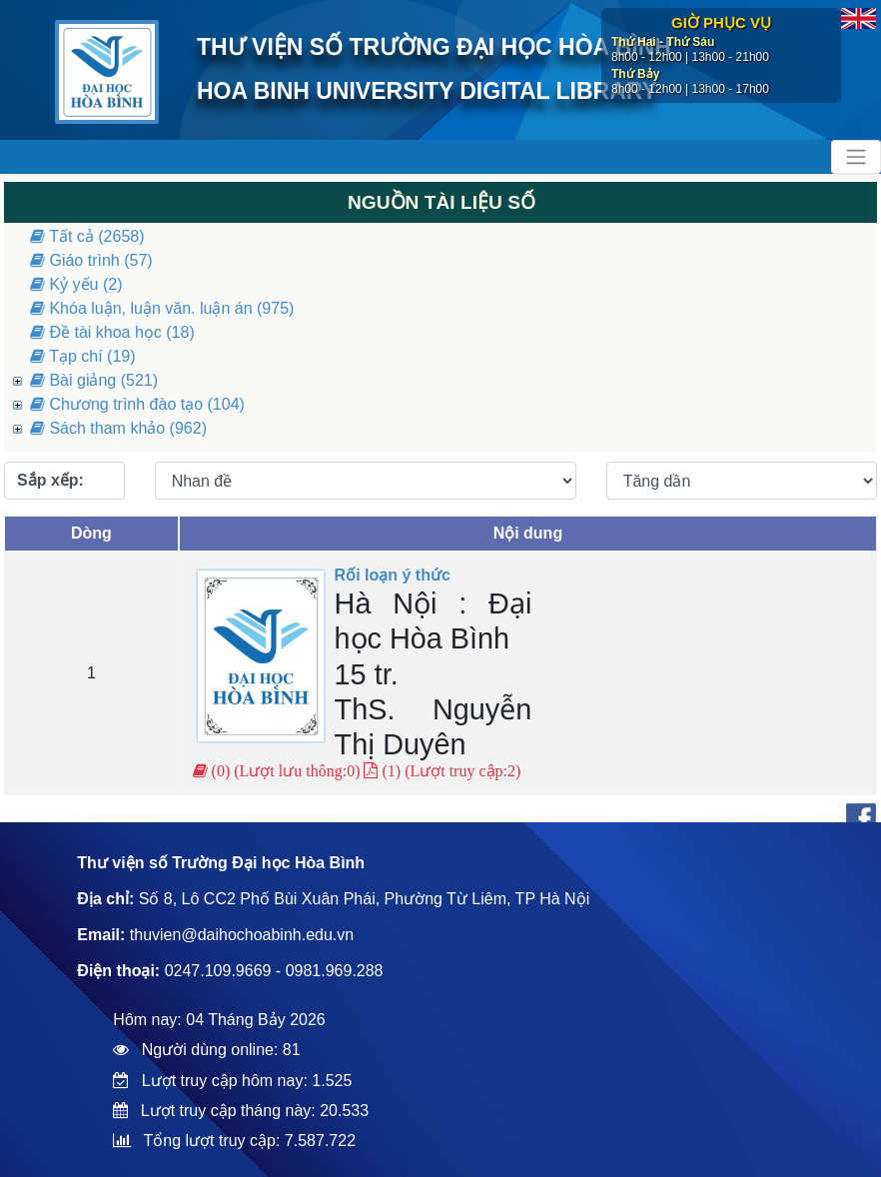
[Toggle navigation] (856, 157)
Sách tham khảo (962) (118, 428)
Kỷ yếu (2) (76, 284)
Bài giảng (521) (94, 380)
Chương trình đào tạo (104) (137, 404)
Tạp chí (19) (83, 356)
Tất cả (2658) (87, 236)
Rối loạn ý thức (392, 575)
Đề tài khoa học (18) (112, 332)
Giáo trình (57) (91, 260)
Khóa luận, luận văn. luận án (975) (162, 308)
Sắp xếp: (50, 480)
